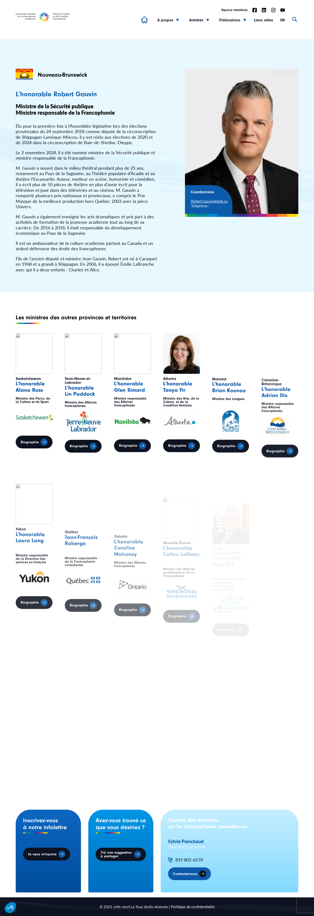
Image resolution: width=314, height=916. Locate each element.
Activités (196, 20)
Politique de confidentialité (192, 906)
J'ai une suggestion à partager (116, 854)
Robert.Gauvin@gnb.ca (209, 201)
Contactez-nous (185, 874)
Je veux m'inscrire (42, 854)
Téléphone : (200, 205)
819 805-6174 (189, 860)
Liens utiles (263, 20)
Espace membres (235, 10)
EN (282, 20)
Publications (229, 20)
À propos (165, 20)
